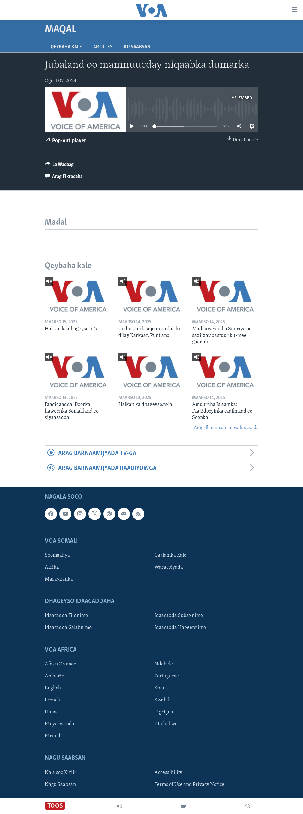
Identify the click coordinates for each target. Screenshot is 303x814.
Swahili (163, 700)
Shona (161, 688)
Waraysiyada (169, 567)
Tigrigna (164, 712)
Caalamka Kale (170, 555)
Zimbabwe (166, 724)
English (53, 688)
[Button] (59, 166)
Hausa (52, 712)
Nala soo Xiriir (60, 772)
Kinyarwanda (59, 724)
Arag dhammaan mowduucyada (226, 427)
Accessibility (168, 772)
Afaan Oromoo (60, 664)
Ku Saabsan (137, 47)
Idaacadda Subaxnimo (179, 615)
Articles (102, 47)
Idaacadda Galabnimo (68, 627)
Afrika (52, 567)
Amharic (54, 676)
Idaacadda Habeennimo (180, 627)
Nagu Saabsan (60, 784)
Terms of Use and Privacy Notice (189, 784)
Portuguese (167, 676)
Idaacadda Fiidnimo (66, 615)
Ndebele (164, 664)
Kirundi (53, 736)
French (52, 700)
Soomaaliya (57, 555)
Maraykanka (59, 579)
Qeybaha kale (66, 47)
